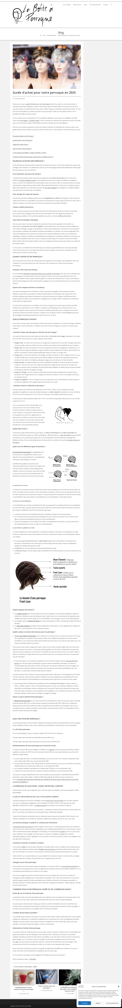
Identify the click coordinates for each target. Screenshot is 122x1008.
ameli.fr (51, 750)
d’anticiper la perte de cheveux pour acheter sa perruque (42, 274)
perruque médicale (51, 188)
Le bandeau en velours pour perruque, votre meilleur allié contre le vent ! (69, 989)
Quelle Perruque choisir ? (21, 144)
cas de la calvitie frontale (27, 180)
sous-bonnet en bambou (70, 866)
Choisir (25, 636)
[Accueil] (40, 35)
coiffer (24, 847)
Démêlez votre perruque (46, 849)
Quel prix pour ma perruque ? (22, 149)
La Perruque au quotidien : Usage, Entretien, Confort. (29, 153)
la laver (62, 831)
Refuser (98, 1003)
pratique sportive (40, 805)
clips (16, 942)
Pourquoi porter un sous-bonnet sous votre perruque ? (23, 989)
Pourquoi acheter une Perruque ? (23, 136)
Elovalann (33, 959)
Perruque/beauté (20, 98)
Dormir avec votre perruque (54, 801)
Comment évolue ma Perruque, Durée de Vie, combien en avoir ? (33, 157)
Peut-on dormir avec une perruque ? (47, 987)
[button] (118, 986)
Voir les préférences (112, 1003)
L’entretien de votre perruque (22, 827)
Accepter (84, 1003)
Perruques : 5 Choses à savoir (30, 120)
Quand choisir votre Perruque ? (23, 140)
